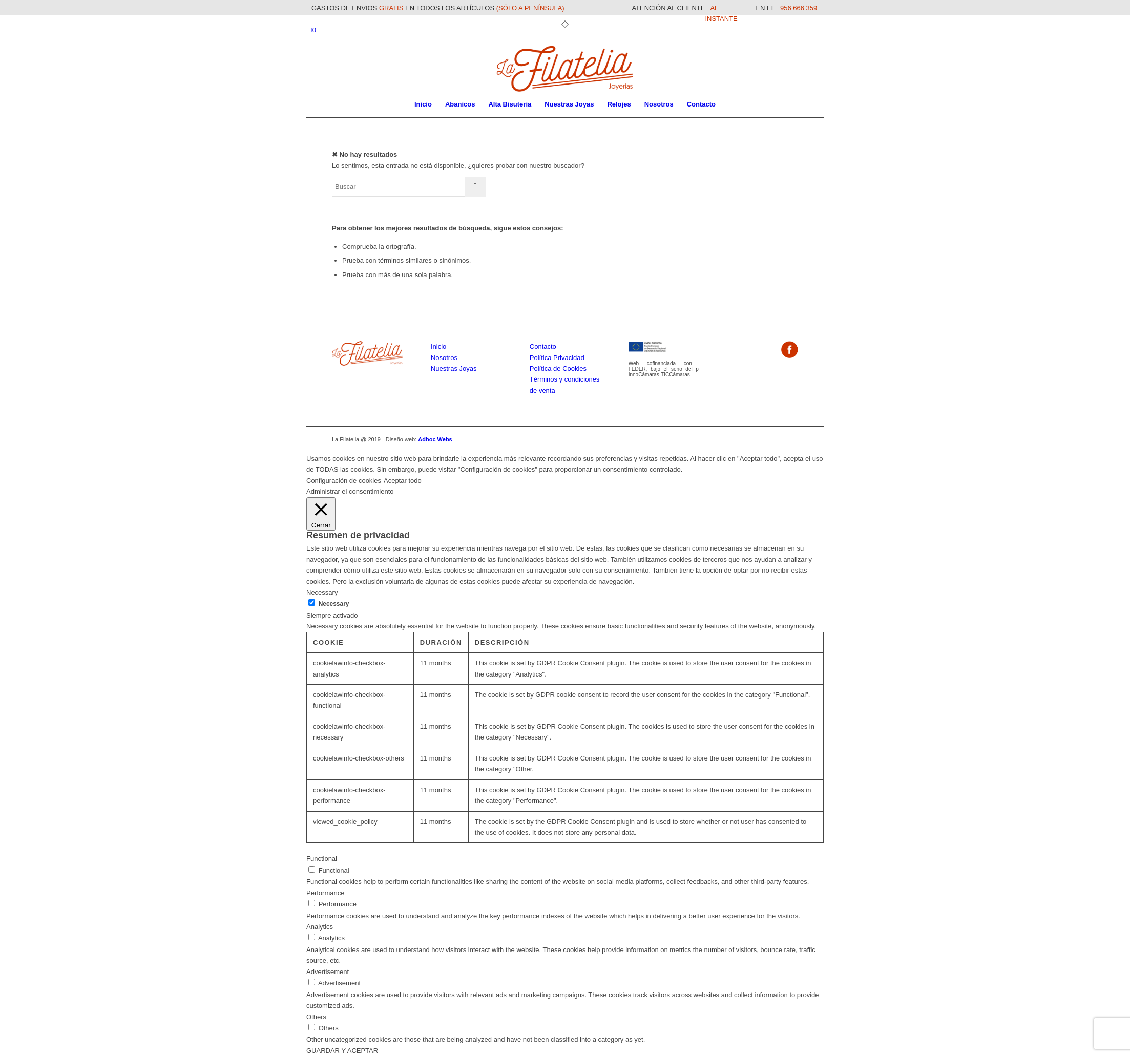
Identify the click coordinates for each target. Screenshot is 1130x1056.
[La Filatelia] (565, 69)
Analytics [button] (319, 927)
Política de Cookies (558, 368)
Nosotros (444, 358)
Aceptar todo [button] (403, 480)
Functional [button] (321, 858)
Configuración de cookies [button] (343, 480)
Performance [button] (325, 893)
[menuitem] (423, 104)
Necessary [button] (322, 592)
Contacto (543, 346)
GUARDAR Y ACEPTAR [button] (342, 1050)
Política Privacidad (557, 358)
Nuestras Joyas (454, 368)
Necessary (334, 603)
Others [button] (316, 1017)
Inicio (438, 346)
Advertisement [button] (327, 972)
